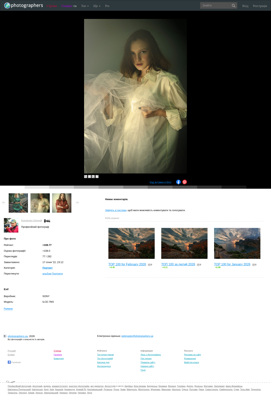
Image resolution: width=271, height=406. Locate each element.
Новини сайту (147, 366)
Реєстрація (260, 6)
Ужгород (23, 393)
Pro (107, 6)
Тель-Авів (245, 389)
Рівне (201, 389)
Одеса (185, 389)
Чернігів (72, 393)
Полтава (193, 389)
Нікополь (176, 389)
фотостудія (110, 386)
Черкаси (63, 393)
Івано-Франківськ (234, 386)
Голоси (8, 308)
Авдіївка (129, 386)
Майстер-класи (191, 362)
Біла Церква (140, 386)
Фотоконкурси (104, 366)
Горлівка (181, 386)
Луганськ (108, 389)
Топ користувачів (105, 354)
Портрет (47, 267)
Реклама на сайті (192, 354)
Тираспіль (13, 393)
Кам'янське (37, 389)
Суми (236, 389)
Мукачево (155, 389)
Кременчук (69, 389)
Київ (52, 389)
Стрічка (52, 6)
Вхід (245, 6)
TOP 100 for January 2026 (232, 264)
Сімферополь (226, 389)
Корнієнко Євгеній (31, 220)
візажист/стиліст (60, 386)
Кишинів (59, 389)
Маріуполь (132, 389)
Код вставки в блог (160, 182)
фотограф (37, 386)
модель (47, 386)
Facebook (14, 362)
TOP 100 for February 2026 (127, 264)
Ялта (89, 393)
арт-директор (97, 386)
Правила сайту (148, 362)
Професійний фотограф (19, 386)
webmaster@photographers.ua (137, 336)
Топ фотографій (105, 358)
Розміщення (190, 358)
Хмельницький (51, 393)
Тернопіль (256, 389)
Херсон (39, 393)
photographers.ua (18, 336)
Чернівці (82, 393)
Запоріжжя (219, 386)
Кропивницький (94, 389)
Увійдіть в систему (115, 210)
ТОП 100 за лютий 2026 (178, 264)
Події (143, 370)
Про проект (146, 358)
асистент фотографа (79, 386)
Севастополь (211, 389)
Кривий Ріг (81, 389)
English (11, 354)
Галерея (69, 6)
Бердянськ (152, 386)
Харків (31, 393)
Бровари (163, 386)
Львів (123, 389)
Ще (96, 6)
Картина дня (103, 362)
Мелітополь (143, 389)
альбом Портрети (52, 273)
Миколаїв (166, 389)
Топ (85, 6)
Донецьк (198, 386)
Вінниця (172, 386)
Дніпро (190, 386)
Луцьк (116, 389)
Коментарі (59, 358)
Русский (12, 351)
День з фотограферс (151, 354)
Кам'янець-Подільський (19, 389)
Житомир (208, 386)
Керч (46, 389)
